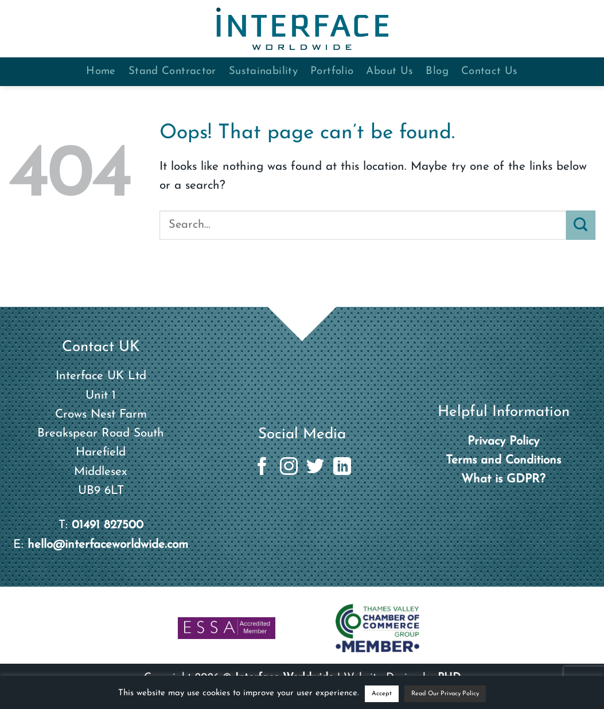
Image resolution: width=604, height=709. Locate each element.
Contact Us (489, 71)
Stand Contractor (172, 71)
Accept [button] (382, 694)
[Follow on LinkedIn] (342, 468)
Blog (437, 71)
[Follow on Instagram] (289, 468)
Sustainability (263, 71)
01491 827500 (107, 525)
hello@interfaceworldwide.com (108, 545)
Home (101, 71)
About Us (389, 71)
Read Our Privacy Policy (445, 694)
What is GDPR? (503, 479)
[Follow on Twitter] (315, 468)
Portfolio (331, 71)
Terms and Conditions (503, 460)
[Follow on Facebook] (262, 468)
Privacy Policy (503, 441)
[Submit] (580, 225)
